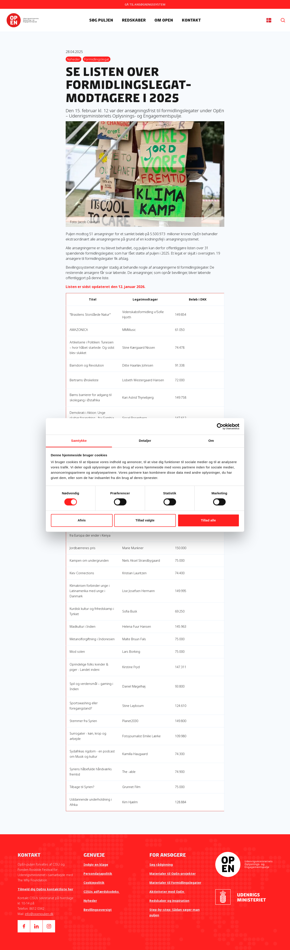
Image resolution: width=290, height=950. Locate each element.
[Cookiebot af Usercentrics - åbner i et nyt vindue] (220, 426)
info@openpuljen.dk (39, 914)
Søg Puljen (101, 20)
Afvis (82, 520)
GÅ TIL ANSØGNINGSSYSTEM (145, 4)
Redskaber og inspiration (169, 901)
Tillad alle (208, 520)
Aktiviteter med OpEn (167, 891)
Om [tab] (211, 440)
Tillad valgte (145, 520)
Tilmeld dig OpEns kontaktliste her (45, 889)
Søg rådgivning (161, 864)
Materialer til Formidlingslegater (175, 882)
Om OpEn (163, 20)
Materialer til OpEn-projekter (172, 873)
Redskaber (134, 20)
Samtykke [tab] (79, 440)
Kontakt (191, 20)
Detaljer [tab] (145, 440)
